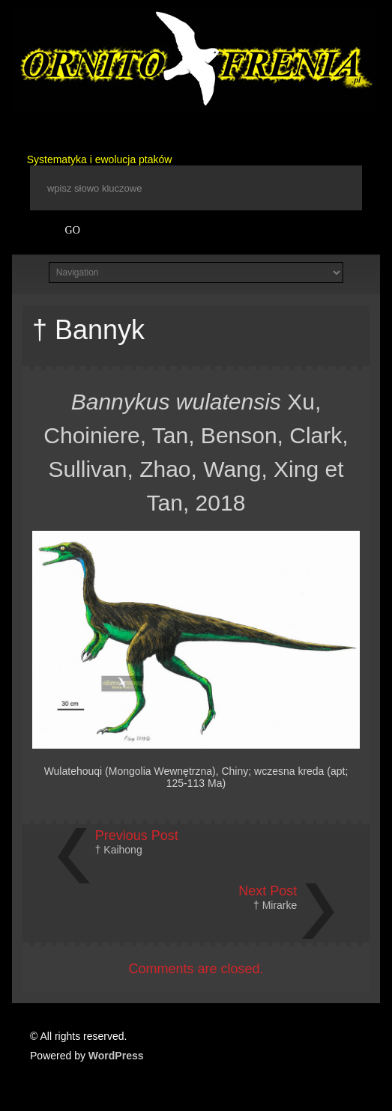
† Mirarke (275, 905)
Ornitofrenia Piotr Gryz (194, 59)
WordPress (116, 1056)
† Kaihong (118, 850)
